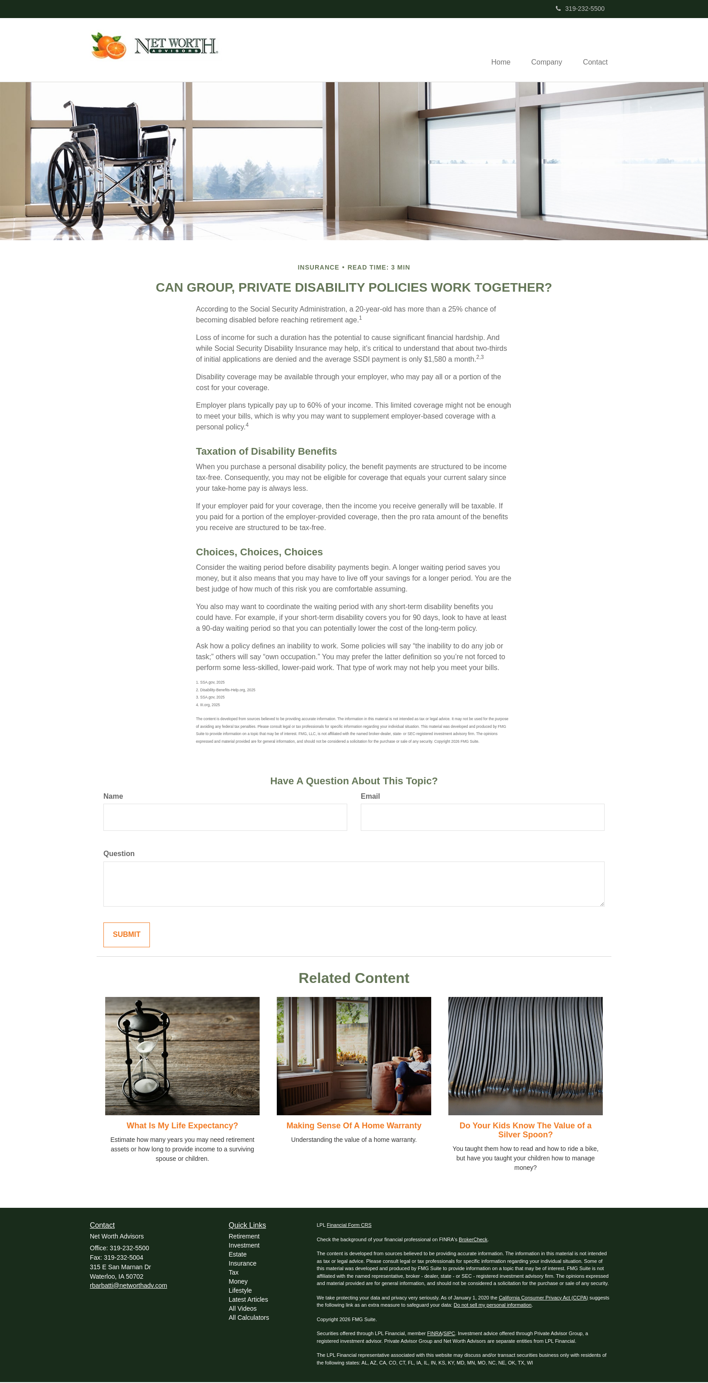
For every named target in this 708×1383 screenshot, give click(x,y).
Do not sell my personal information (492, 1305)
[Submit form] (126, 935)
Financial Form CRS (349, 1226)
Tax (234, 1272)
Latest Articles (248, 1300)
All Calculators (249, 1318)
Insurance (242, 1263)
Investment (244, 1245)
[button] (543, 50)
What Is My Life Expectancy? (182, 1126)
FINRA (434, 1334)
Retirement (244, 1236)
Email (370, 797)
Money (238, 1281)
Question (119, 854)
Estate (238, 1254)
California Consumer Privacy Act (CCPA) (543, 1298)
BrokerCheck (473, 1240)
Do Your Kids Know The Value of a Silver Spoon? (526, 1131)
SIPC (449, 1334)
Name (113, 797)
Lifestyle (240, 1291)
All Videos (243, 1309)
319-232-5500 (580, 8)
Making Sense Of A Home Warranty (353, 1126)
